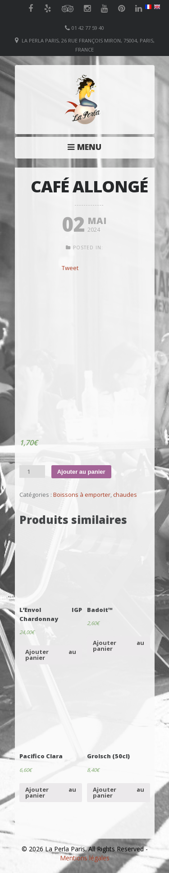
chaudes (125, 494)
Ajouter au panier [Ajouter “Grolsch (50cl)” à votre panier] (118, 792)
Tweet (70, 268)
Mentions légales (85, 858)
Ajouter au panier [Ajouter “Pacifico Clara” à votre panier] (50, 792)
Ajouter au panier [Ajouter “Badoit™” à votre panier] (118, 646)
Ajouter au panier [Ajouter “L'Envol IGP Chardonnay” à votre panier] (50, 655)
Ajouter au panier (81, 471)
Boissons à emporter (81, 494)
